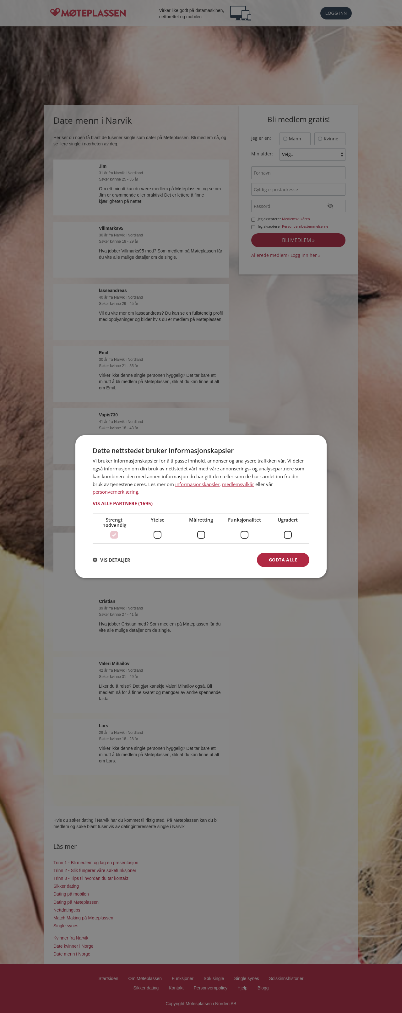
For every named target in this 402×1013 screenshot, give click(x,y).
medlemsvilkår (238, 484)
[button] (201, 503)
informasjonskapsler (197, 484)
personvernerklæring (115, 492)
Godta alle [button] (283, 560)
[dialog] (201, 506)
